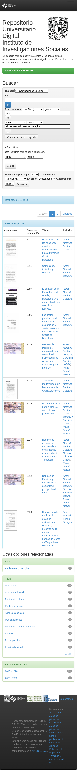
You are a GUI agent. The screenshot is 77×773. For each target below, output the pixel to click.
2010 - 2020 (11, 671)
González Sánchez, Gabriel (68, 361)
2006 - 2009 (11, 678)
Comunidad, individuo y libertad (48, 269)
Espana (9, 633)
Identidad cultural (14, 647)
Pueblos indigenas (14, 606)
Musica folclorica (13, 619)
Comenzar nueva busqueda (21, 137)
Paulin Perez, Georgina (17, 568)
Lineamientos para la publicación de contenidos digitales (56, 739)
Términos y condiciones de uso (57, 759)
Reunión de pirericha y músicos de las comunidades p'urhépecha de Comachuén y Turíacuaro (50, 449)
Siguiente (67, 213)
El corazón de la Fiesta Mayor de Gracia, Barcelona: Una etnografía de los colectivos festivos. (51, 298)
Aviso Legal (55, 712)
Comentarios (66, 699)
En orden (32, 178)
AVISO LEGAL (39, 751)
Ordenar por (48, 174)
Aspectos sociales (14, 613)
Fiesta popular (12, 640)
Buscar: (9, 91)
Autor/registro (64, 178)
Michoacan (10, 585)
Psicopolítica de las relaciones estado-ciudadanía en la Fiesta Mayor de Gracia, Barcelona (51, 249)
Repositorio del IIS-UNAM (19, 70)
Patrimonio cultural (14, 599)
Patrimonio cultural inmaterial (20, 626)
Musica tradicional (14, 592)
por (7, 95)
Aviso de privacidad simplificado (55, 719)
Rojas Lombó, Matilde (67, 371)
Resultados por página (17, 174)
